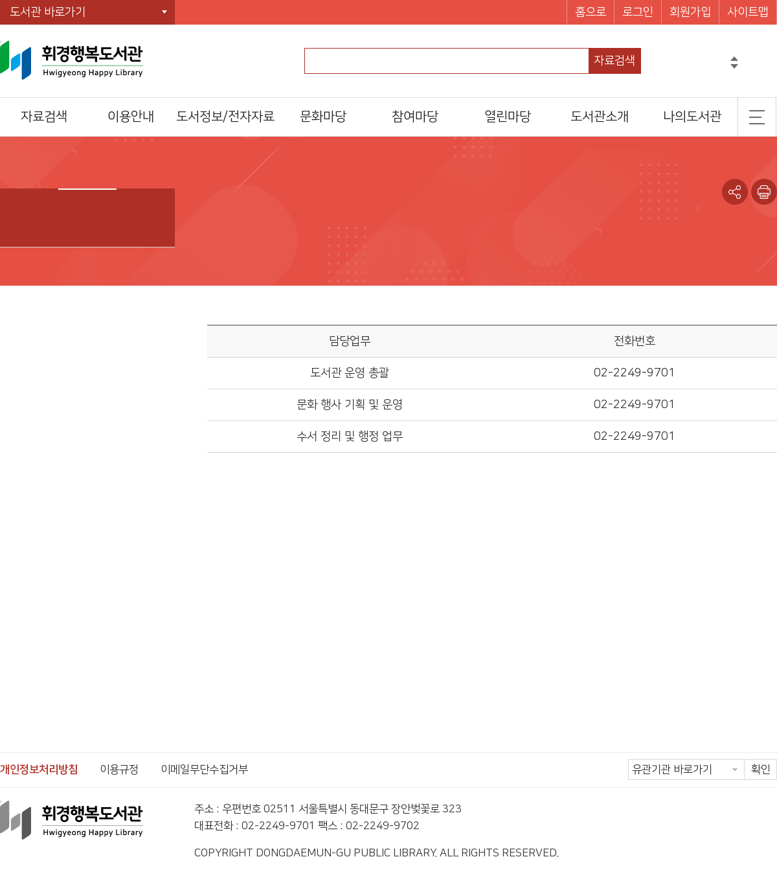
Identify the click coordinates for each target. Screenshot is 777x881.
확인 (761, 769)
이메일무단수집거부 (204, 769)
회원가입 (690, 12)
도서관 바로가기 (47, 12)
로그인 (637, 12)
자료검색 (614, 60)
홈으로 (590, 12)
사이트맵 (748, 12)
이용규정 (119, 769)
